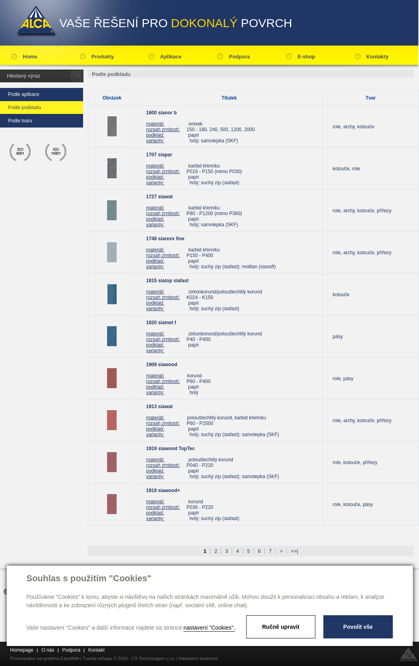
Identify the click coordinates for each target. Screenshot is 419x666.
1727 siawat (159, 196)
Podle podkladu (24, 107)
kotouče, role (346, 168)
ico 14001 (56, 152)
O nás (48, 650)
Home (30, 57)
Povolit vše (358, 627)
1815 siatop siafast (167, 280)
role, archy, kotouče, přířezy (362, 210)
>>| (294, 551)
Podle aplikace (23, 94)
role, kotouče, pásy (353, 504)
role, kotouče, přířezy (355, 462)
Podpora (239, 57)
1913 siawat (159, 406)
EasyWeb (70, 658)
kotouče (341, 294)
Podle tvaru (20, 121)
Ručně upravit (280, 627)
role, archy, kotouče (353, 127)
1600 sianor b (161, 113)
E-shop (306, 57)
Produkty (102, 57)
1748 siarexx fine (165, 238)
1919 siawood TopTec (170, 448)
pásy (338, 336)
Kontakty (377, 57)
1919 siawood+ (163, 490)
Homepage (22, 650)
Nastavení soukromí (198, 658)
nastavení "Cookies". (209, 627)
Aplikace (170, 57)
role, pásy (343, 378)
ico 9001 (20, 152)
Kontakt (96, 650)
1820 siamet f (161, 322)
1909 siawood (161, 364)
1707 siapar (159, 155)
